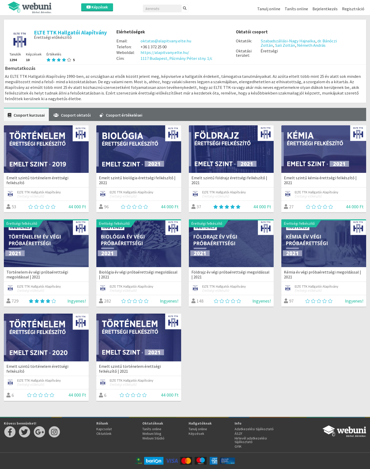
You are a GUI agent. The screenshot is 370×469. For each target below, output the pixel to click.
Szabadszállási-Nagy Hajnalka (288, 41)
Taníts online (296, 8)
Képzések (97, 7)
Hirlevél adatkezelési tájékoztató (251, 440)
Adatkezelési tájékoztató (254, 429)
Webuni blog (151, 433)
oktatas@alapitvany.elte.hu (166, 41)
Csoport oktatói (72, 115)
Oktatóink (104, 433)
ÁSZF (239, 433)
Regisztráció (353, 8)
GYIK (238, 446)
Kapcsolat (104, 429)
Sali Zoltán (285, 45)
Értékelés (61, 57)
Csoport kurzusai (26, 115)
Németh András (311, 45)
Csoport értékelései (120, 115)
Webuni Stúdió (153, 438)
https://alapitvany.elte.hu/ (165, 52)
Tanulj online (268, 8)
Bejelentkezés (325, 8)
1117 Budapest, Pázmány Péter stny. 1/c (176, 58)
